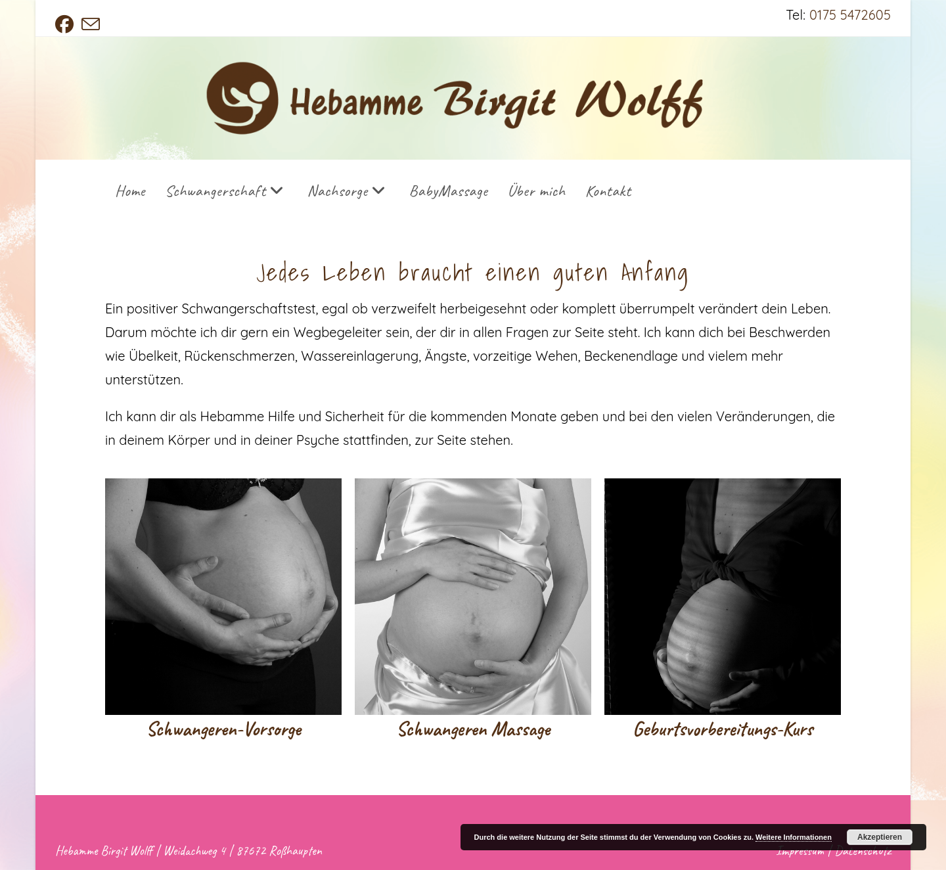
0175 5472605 (850, 15)
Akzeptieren (879, 837)
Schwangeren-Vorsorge (223, 728)
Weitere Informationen (793, 837)
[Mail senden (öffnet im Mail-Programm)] (91, 24)
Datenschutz (862, 850)
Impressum (800, 850)
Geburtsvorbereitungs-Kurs (723, 728)
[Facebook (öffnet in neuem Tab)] (66, 24)
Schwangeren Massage (473, 728)
